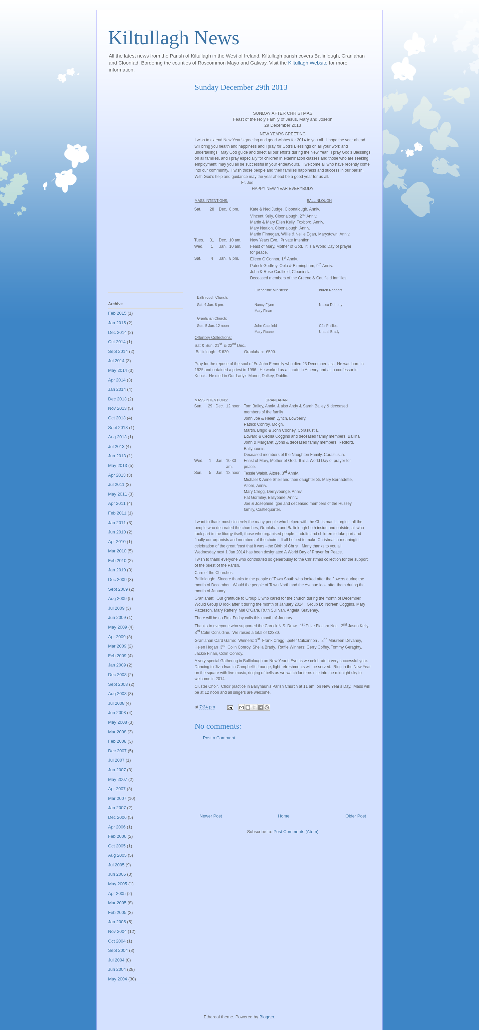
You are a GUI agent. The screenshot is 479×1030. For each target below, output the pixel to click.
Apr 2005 (117, 893)
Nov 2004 (117, 931)
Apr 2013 (117, 475)
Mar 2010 (117, 550)
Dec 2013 (117, 398)
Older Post (356, 815)
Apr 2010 (117, 541)
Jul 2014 (116, 360)
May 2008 (117, 722)
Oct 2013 (117, 417)
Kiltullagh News (174, 38)
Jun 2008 (117, 712)
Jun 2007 (117, 769)
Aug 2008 (117, 693)
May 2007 (117, 779)
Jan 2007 (117, 807)
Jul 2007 (116, 760)
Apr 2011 (117, 503)
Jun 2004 (117, 969)
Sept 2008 (118, 684)
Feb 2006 (117, 836)
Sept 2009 (118, 589)
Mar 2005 (117, 902)
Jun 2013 (117, 455)
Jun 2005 (117, 874)
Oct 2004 (117, 941)
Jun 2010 (117, 531)
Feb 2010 (117, 560)
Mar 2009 (117, 646)
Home (284, 815)
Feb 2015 (117, 313)
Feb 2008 (117, 741)
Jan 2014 (117, 389)
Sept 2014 (118, 351)
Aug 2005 (117, 855)
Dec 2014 (117, 332)
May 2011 (117, 494)
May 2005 (117, 883)
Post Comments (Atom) (295, 831)
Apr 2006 (117, 826)
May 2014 (117, 370)
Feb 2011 (117, 513)
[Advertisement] (283, 780)
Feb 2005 (117, 912)
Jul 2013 (116, 446)
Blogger (266, 1016)
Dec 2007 (117, 750)
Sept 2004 (118, 950)
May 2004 (117, 978)
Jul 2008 (116, 703)
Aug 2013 (117, 436)
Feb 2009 (117, 655)
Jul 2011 (116, 484)
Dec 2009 (117, 579)
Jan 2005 (117, 921)
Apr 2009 (117, 636)
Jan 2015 (117, 322)
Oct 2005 (117, 845)
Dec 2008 (117, 674)
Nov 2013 (117, 408)
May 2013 (117, 465)
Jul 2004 (116, 959)
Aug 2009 (117, 598)
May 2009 (117, 627)
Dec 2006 (117, 817)
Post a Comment (219, 737)
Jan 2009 (117, 664)
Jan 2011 (117, 522)
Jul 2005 (116, 864)
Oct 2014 (117, 341)
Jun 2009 (117, 617)
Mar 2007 (117, 798)
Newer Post (211, 815)
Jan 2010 (117, 569)
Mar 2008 (117, 731)
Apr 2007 (117, 788)
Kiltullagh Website (308, 63)
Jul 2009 (116, 608)
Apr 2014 (117, 379)
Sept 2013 (118, 427)
